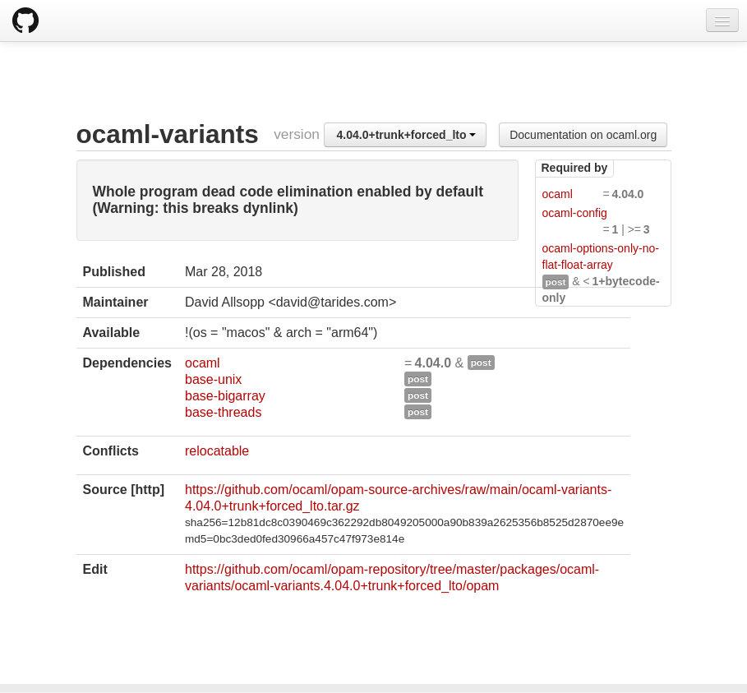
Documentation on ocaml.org (583, 134)
